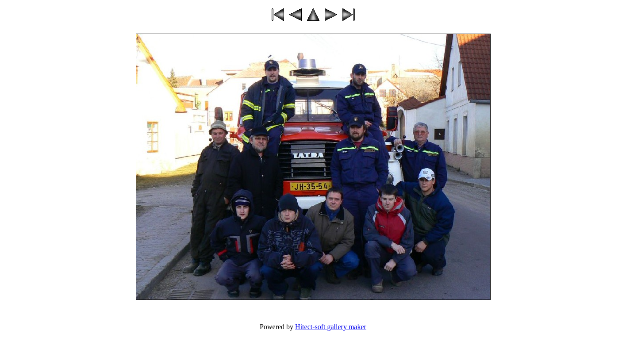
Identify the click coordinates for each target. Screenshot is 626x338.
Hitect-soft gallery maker (330, 326)
